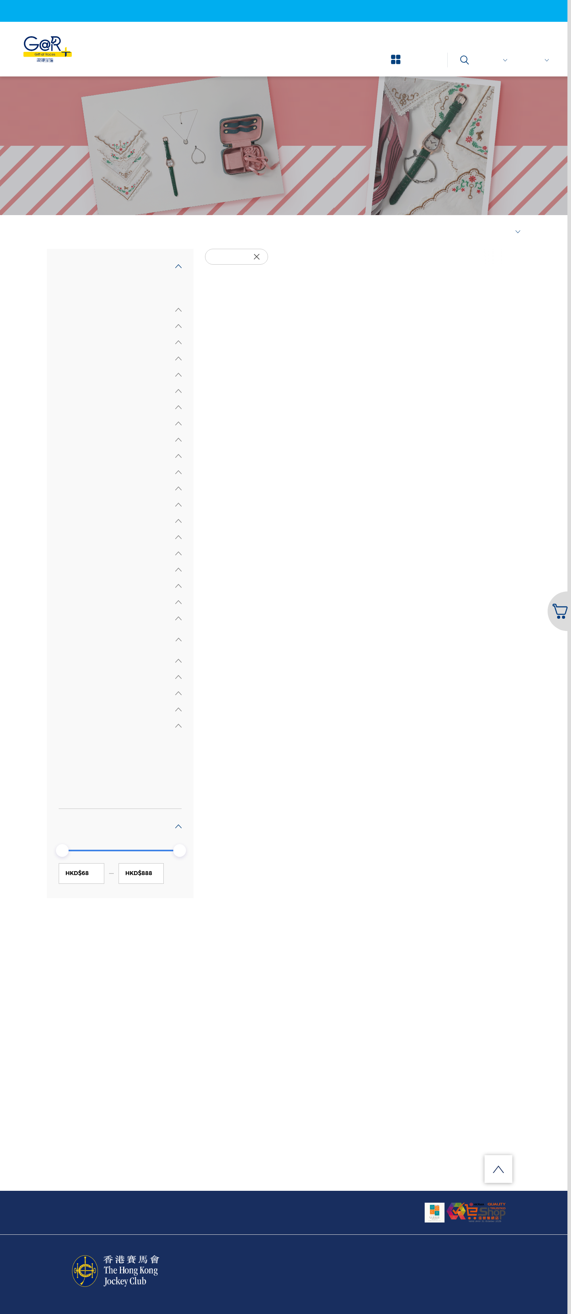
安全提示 (484, 1273)
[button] (558, 611)
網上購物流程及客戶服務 (176, 1207)
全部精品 (71, 289)
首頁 (51, 232)
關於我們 (75, 1207)
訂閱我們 (278, 1207)
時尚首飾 (79, 758)
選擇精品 (74, 232)
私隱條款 (451, 1273)
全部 (73, 742)
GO (177, 873)
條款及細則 (417, 1273)
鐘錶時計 (79, 774)
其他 (73, 791)
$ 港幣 (495, 60)
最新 (509, 232)
